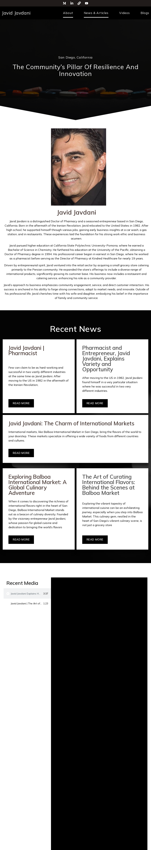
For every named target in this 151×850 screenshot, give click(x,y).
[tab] (27, 594)
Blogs (145, 13)
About (68, 13)
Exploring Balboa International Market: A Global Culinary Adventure (37, 484)
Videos (124, 13)
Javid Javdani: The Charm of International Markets (71, 423)
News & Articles (96, 13)
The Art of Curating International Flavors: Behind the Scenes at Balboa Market (108, 484)
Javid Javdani (16, 13)
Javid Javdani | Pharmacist (26, 350)
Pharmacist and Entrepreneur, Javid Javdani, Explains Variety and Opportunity (106, 358)
